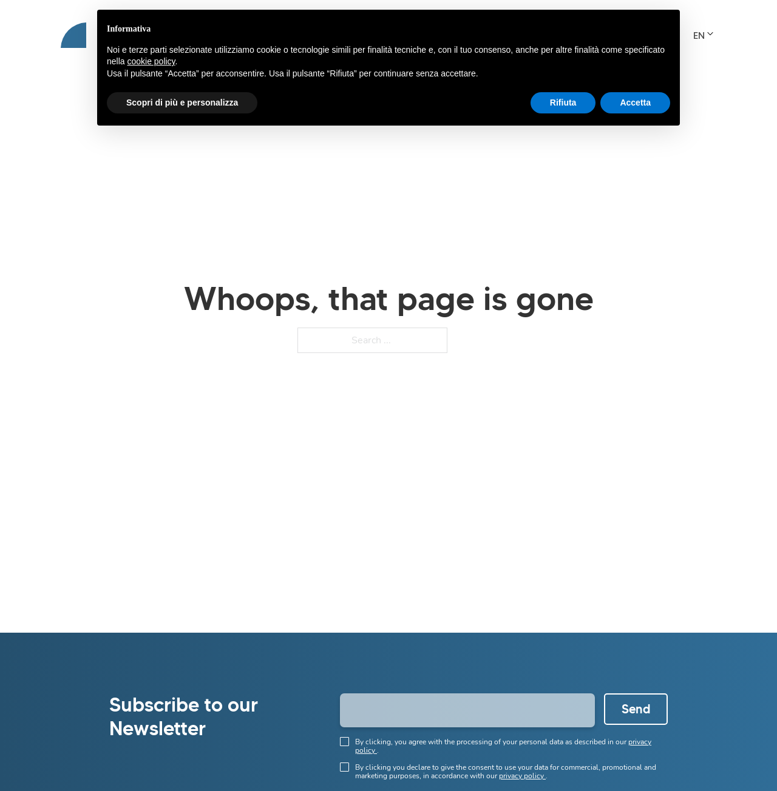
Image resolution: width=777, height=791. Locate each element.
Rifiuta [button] (563, 102)
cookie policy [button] (151, 61)
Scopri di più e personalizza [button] (182, 102)
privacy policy (522, 776)
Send (636, 709)
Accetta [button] (635, 102)
